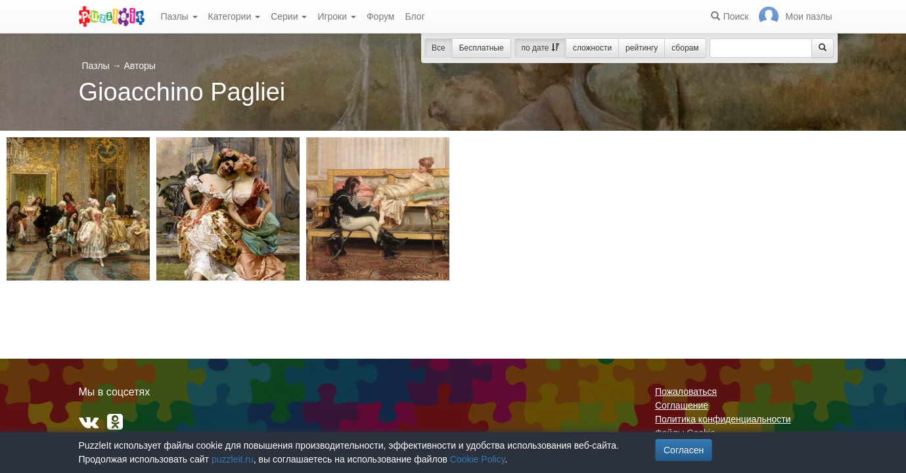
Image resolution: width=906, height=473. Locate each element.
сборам (684, 48)
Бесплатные (481, 48)
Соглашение (681, 405)
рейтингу (641, 48)
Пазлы (179, 16)
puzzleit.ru (233, 459)
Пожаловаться (686, 391)
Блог (414, 16)
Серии (289, 16)
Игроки (336, 16)
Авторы (139, 65)
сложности (592, 48)
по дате (540, 48)
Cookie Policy (477, 459)
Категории (234, 16)
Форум (381, 16)
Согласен (684, 450)
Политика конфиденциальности (723, 419)
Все (438, 48)
